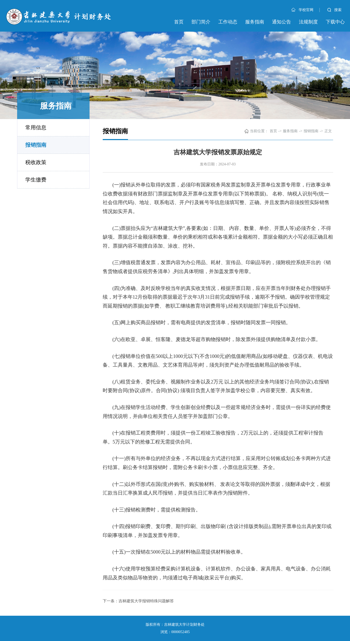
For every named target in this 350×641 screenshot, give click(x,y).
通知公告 (281, 21)
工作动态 (227, 21)
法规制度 (308, 21)
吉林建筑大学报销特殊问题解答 (146, 601)
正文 (328, 131)
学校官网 (302, 10)
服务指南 (254, 21)
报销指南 (35, 145)
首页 (179, 21)
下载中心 (335, 21)
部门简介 (200, 21)
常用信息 (35, 127)
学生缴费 (35, 180)
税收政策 (35, 162)
